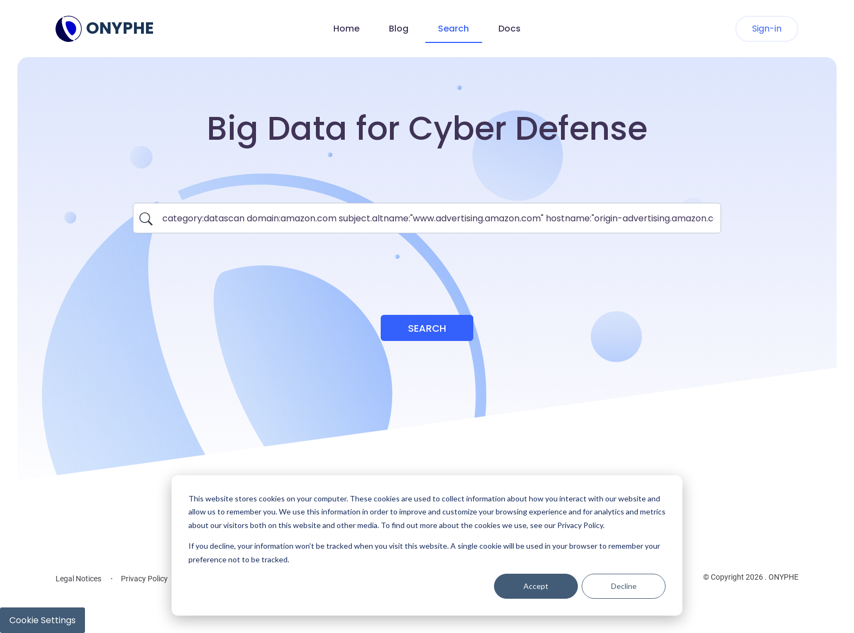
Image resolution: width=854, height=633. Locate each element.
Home (346, 28)
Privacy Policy (144, 578)
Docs (509, 28)
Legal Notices (78, 578)
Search (453, 28)
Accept (535, 586)
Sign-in (767, 28)
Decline (624, 586)
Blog (398, 28)
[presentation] (427, 267)
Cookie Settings (42, 620)
